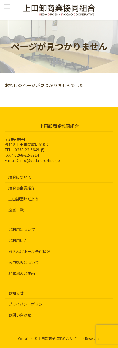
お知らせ (16, 293)
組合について (19, 177)
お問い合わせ (19, 315)
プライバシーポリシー (27, 304)
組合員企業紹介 (21, 188)
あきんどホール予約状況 (29, 251)
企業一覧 (16, 209)
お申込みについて (23, 262)
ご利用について (21, 229)
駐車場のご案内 (21, 273)
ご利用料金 (17, 240)
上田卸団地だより (23, 199)
